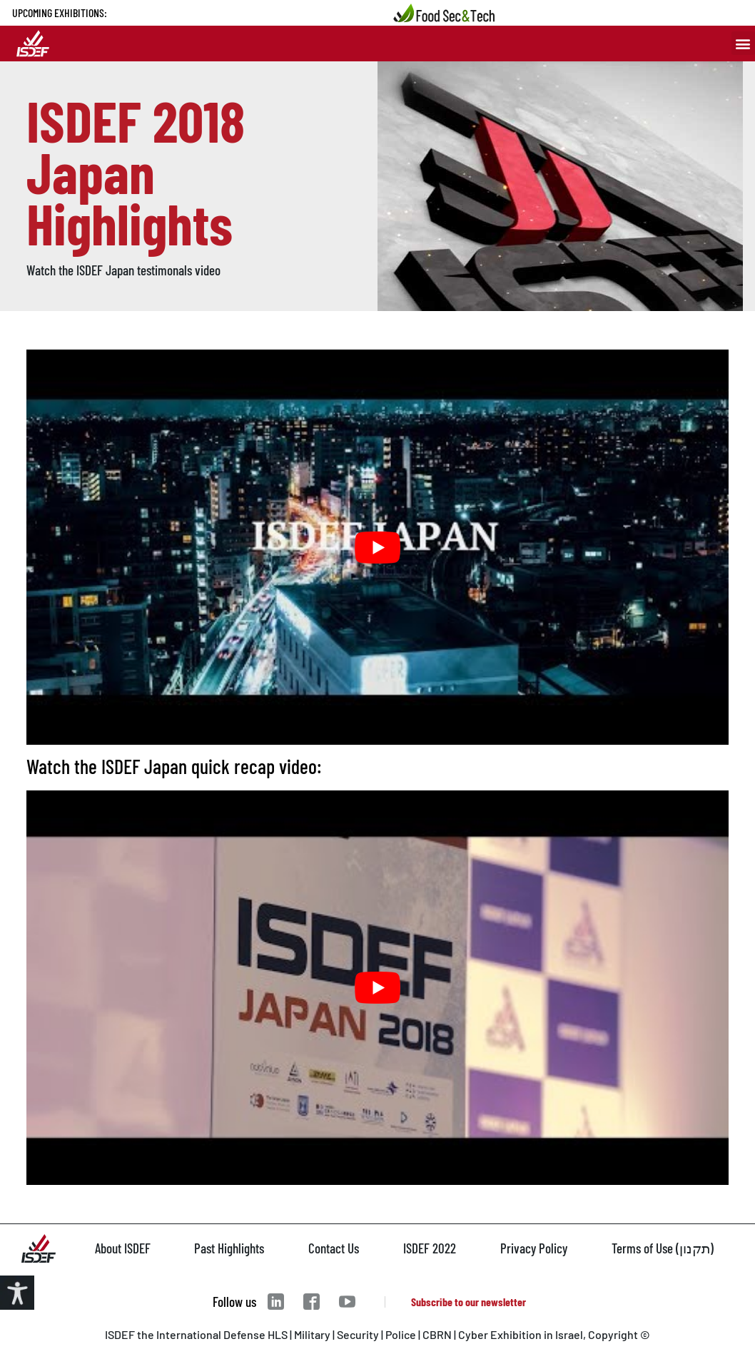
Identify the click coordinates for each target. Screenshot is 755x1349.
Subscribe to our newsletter (468, 1301)
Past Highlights (229, 1248)
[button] (743, 43)
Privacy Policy (533, 1248)
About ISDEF (123, 1248)
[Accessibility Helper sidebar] (17, 1293)
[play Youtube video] (377, 547)
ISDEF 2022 (429, 1248)
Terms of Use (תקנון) (663, 1248)
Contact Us (333, 1248)
